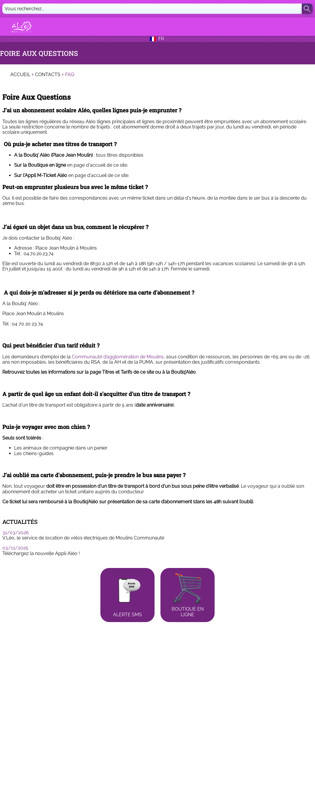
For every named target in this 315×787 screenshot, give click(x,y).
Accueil (20, 74)
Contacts (47, 74)
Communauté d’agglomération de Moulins (118, 357)
